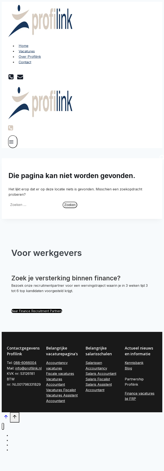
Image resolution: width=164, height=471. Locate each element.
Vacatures (27, 51)
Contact (25, 62)
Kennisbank (134, 363)
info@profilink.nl (28, 368)
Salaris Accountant (101, 373)
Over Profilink (30, 56)
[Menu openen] (12, 141)
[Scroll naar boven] (6, 418)
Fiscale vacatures (60, 373)
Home (23, 46)
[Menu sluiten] (3, 426)
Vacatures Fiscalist (61, 390)
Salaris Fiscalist (98, 379)
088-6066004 (25, 363)
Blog (128, 368)
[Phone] (10, 128)
